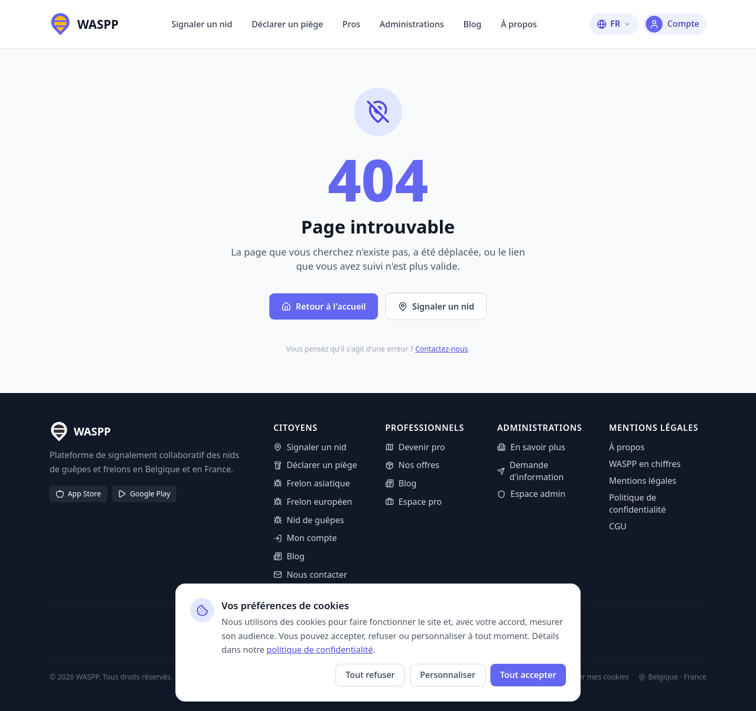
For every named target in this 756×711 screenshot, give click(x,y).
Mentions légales (642, 480)
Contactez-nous (441, 349)
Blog (472, 24)
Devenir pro (415, 447)
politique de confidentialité (320, 649)
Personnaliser (447, 675)
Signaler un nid (202, 24)
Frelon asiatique (312, 483)
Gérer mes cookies (591, 677)
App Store (78, 493)
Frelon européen (313, 501)
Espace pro (413, 501)
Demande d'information (530, 471)
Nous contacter (311, 574)
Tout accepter (528, 675)
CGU (617, 526)
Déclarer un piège (287, 24)
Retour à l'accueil (323, 306)
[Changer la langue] (614, 24)
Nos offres (412, 465)
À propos (519, 24)
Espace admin (531, 494)
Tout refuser (370, 675)
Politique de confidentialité (637, 503)
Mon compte (305, 538)
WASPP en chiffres (644, 464)
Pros (351, 24)
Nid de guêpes (309, 520)
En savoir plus (531, 447)
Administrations (412, 24)
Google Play (144, 493)
